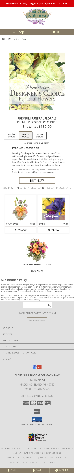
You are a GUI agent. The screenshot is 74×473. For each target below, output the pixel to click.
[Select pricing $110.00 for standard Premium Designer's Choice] (11, 135)
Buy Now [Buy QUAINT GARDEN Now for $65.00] (21, 230)
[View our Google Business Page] (34, 368)
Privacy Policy (17, 462)
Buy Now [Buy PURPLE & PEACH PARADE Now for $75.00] (37, 271)
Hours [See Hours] (61, 470)
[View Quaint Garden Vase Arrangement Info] (21, 208)
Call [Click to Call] (12, 470)
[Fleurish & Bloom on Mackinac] (37, 25)
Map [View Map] (37, 470)
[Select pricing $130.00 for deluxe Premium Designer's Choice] (25, 135)
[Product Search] (37, 305)
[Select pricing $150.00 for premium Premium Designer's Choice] (39, 135)
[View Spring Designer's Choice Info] (53, 208)
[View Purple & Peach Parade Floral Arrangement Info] (37, 249)
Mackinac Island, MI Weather (22, 457)
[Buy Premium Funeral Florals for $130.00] (37, 180)
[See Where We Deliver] (37, 320)
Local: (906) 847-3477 (37, 389)
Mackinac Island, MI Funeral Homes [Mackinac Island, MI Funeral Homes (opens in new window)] (19, 448)
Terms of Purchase (38, 462)
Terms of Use (57, 462)
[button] (37, 419)
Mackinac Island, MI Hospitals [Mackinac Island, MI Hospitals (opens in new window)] (56, 448)
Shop (18, 32)
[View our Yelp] (39, 368)
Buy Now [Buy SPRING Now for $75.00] (53, 230)
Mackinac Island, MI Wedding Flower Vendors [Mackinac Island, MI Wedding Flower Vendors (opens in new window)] (37, 453)
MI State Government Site (53, 457)
